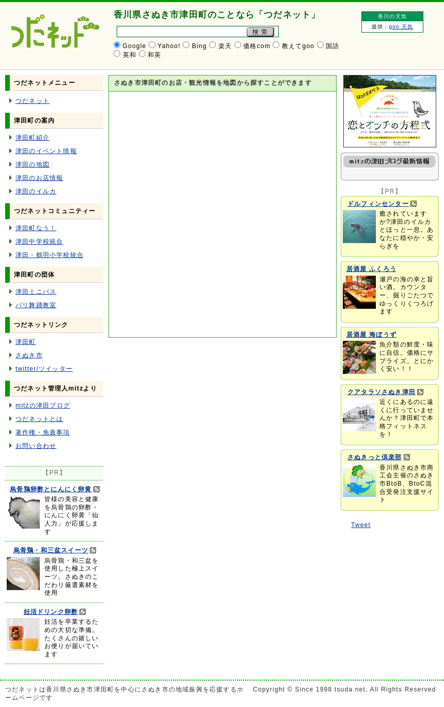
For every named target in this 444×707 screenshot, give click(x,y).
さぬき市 (29, 355)
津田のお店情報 (39, 178)
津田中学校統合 (39, 241)
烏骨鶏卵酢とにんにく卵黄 (50, 489)
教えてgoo (298, 46)
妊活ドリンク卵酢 (51, 611)
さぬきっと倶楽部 (374, 457)
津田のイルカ (35, 191)
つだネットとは (39, 419)
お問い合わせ (35, 445)
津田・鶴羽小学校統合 (49, 255)
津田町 (25, 341)
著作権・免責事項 (42, 432)
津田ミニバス (35, 291)
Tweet (361, 525)
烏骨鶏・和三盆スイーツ (50, 550)
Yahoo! (168, 46)
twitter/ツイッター (44, 368)
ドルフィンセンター (378, 203)
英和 (129, 54)
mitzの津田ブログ (42, 405)
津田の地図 (32, 164)
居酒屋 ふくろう (371, 269)
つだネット (32, 100)
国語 (332, 46)
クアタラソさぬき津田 (381, 392)
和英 (154, 54)
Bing (199, 46)
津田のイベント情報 (46, 151)
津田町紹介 (32, 137)
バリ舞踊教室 (35, 305)
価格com (257, 46)
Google (135, 46)
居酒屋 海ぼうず (371, 334)
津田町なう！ (35, 228)
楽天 (225, 46)
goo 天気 (401, 26)
